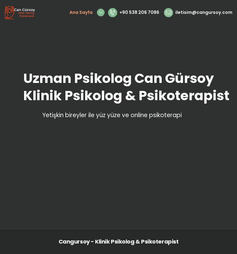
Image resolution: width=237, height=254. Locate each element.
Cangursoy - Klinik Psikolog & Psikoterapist (119, 241)
